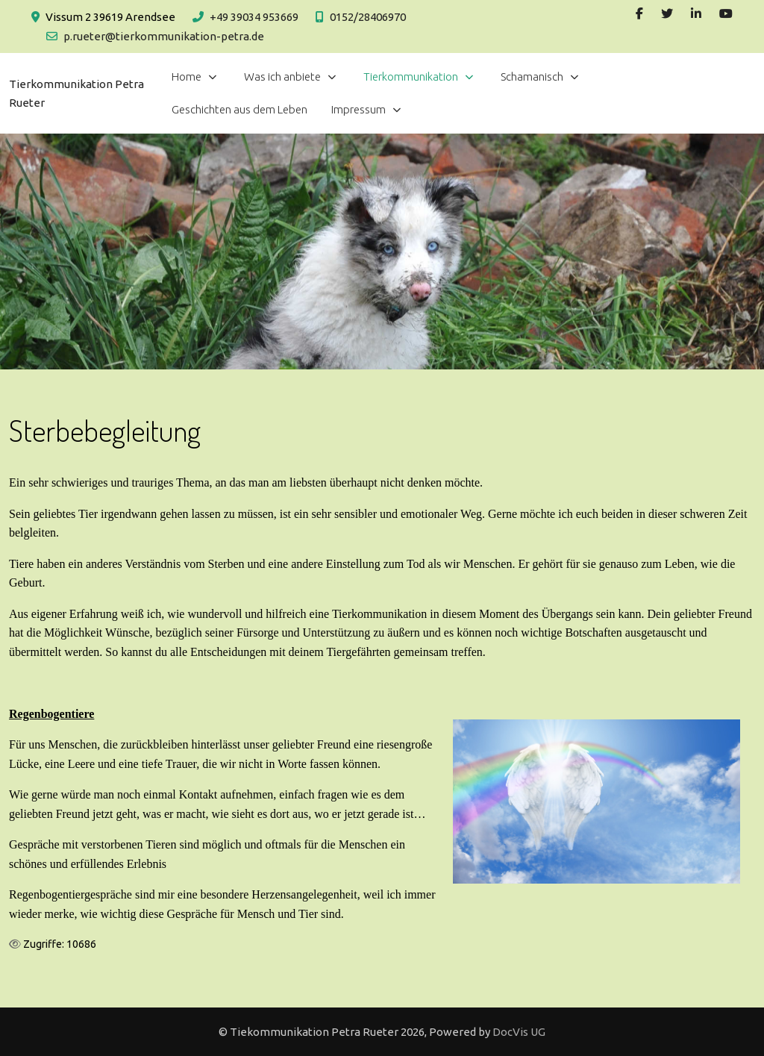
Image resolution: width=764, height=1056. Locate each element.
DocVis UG (518, 1031)
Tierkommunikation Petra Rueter (76, 94)
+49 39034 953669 (254, 16)
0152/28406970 (368, 16)
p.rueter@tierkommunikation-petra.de (163, 36)
